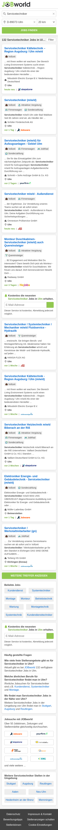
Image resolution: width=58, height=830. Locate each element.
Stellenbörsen (13, 825)
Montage (10, 598)
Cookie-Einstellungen (40, 825)
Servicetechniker (18, 39)
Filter (51, 39)
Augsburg (9, 709)
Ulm (42, 39)
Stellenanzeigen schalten (41, 819)
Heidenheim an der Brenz (20, 800)
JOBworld (29, 667)
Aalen (15, 791)
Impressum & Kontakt (40, 814)
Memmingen (45, 800)
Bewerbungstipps (12, 819)
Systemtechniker (41, 590)
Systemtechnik (14, 615)
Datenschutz (13, 814)
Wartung (14, 606)
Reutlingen (26, 709)
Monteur (25, 598)
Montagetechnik (40, 606)
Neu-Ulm (41, 791)
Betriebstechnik (43, 598)
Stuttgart (46, 705)
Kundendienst (15, 590)
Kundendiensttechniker (39, 615)
